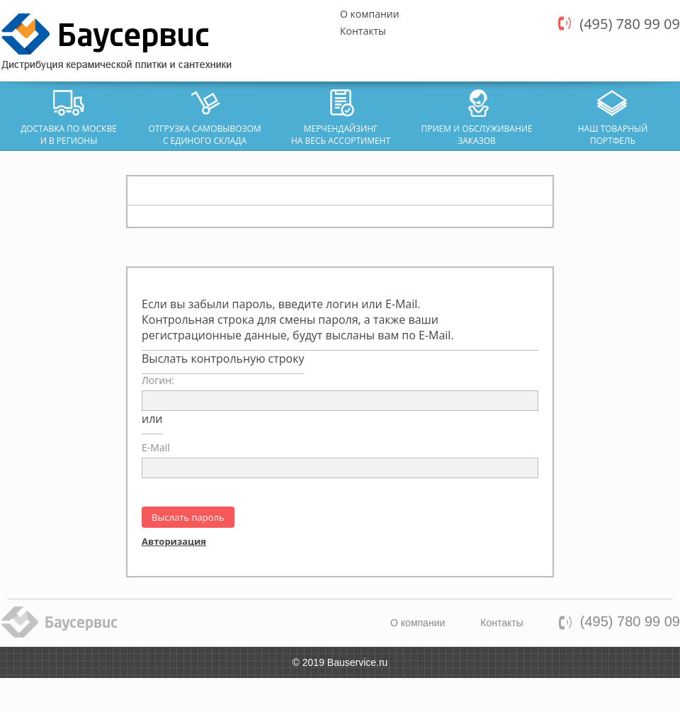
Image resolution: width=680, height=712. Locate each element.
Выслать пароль (188, 517)
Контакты (363, 31)
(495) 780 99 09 (629, 23)
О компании (370, 14)
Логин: (158, 380)
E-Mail (156, 447)
